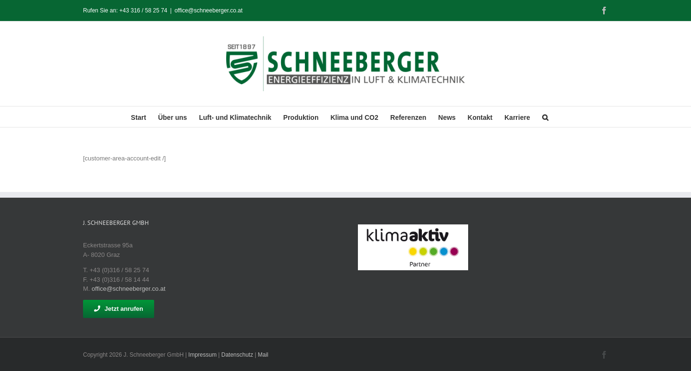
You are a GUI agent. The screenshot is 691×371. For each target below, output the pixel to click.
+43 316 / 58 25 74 (143, 10)
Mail (263, 354)
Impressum (202, 354)
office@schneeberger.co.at (209, 10)
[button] (545, 116)
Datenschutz (237, 354)
